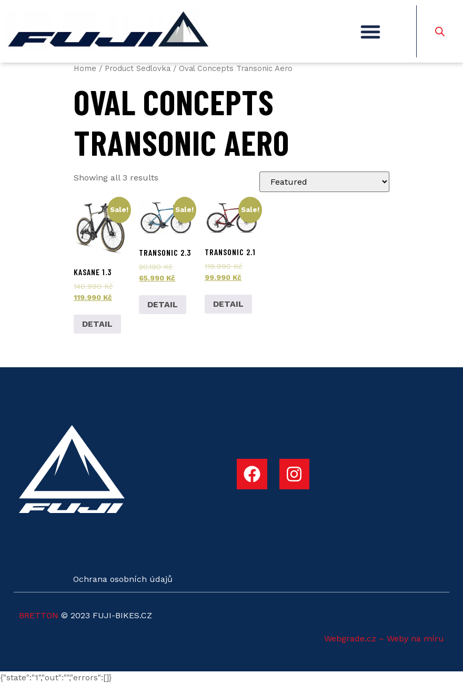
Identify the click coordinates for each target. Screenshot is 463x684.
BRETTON (38, 615)
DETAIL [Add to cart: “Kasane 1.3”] (97, 324)
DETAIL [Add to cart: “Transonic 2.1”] (228, 304)
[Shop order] (324, 182)
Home (85, 68)
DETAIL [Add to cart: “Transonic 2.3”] (162, 304)
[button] (370, 31)
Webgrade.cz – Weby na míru (384, 638)
